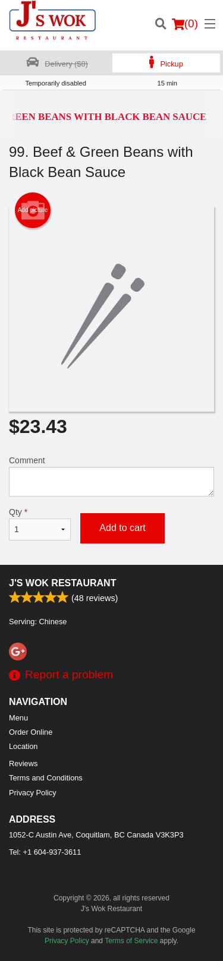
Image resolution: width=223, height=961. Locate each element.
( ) (185, 24)
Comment (111, 476)
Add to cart (122, 528)
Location (23, 746)
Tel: (45, 852)
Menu (18, 717)
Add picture (33, 210)
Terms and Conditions (46, 777)
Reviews (23, 763)
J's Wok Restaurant (62, 583)
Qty (40, 523)
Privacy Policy (32, 792)
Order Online (30, 732)
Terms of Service (131, 941)
